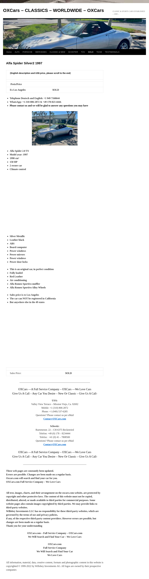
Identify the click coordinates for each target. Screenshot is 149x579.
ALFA (17, 52)
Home (9, 52)
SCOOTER (73, 52)
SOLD (90, 52)
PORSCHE (27, 52)
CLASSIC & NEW (57, 52)
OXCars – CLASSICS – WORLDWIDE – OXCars (53, 10)
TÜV (83, 52)
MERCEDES (41, 52)
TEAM (99, 52)
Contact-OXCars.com (54, 418)
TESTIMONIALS (112, 52)
